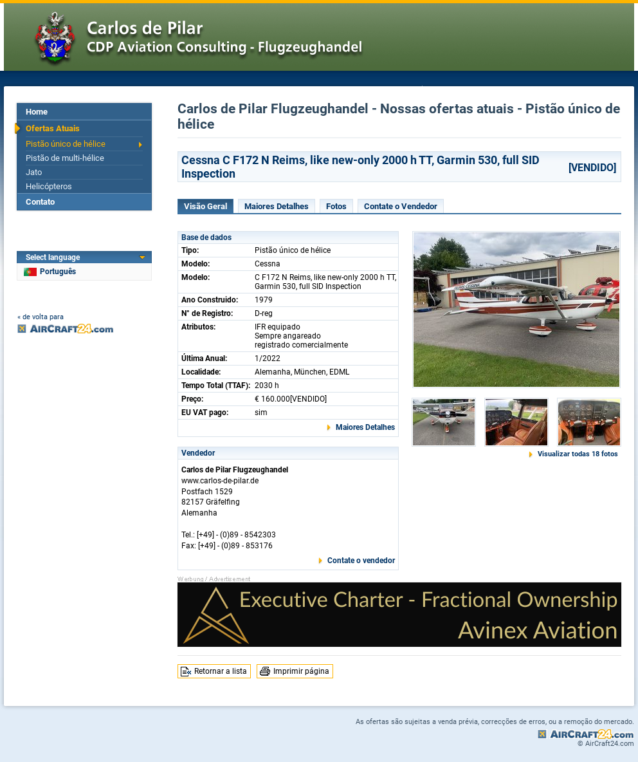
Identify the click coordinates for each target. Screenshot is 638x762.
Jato (34, 172)
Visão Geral (205, 206)
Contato (40, 202)
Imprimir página (301, 671)
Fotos (336, 206)
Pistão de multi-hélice (65, 158)
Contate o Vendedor (400, 206)
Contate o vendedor (361, 560)
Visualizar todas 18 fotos (578, 454)
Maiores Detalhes (276, 206)
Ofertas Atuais (53, 128)
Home (37, 111)
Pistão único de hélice (65, 144)
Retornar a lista (220, 671)
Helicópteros (49, 186)
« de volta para (40, 317)
